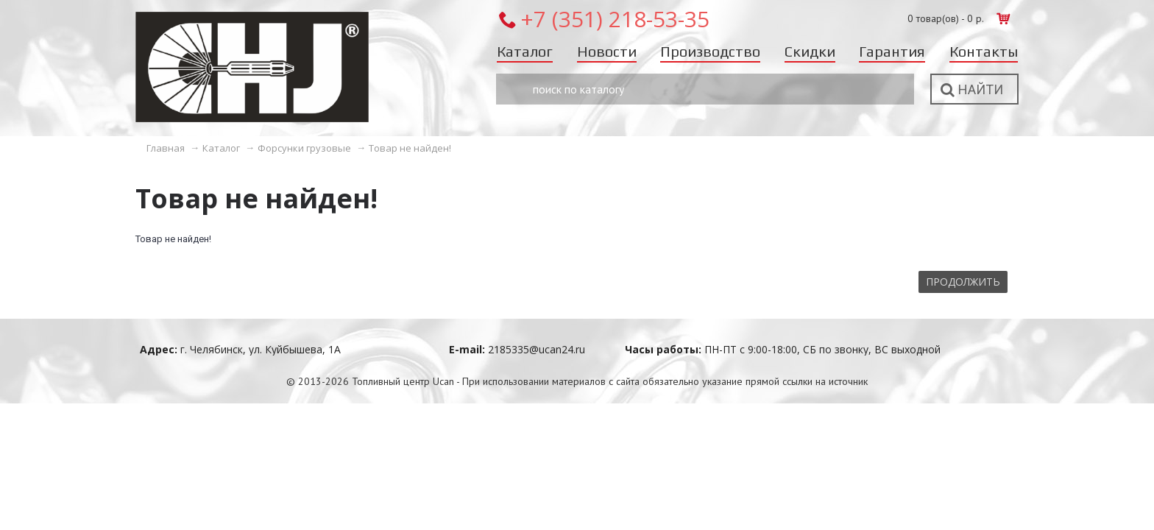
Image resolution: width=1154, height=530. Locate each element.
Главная (165, 148)
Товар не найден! (410, 148)
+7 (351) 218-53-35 (614, 19)
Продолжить (963, 282)
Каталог (221, 148)
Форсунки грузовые (304, 148)
